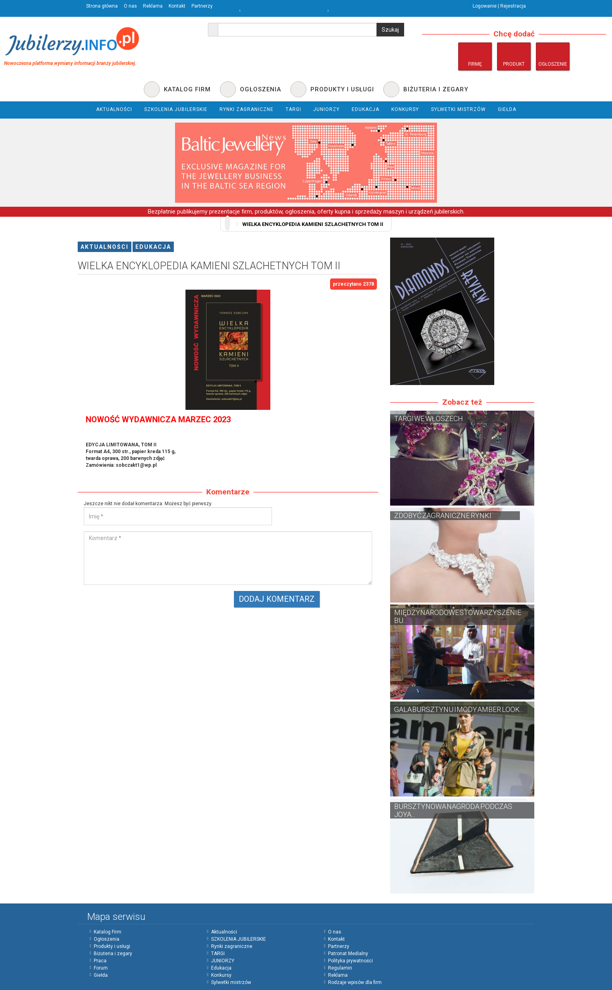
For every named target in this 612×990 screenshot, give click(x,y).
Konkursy (221, 975)
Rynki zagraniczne (231, 946)
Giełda (101, 975)
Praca (100, 961)
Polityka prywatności (350, 961)
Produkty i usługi (112, 946)
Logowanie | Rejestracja (499, 6)
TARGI (218, 953)
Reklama (153, 6)
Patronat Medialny (348, 953)
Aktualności (105, 247)
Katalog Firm (107, 932)
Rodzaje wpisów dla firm (355, 982)
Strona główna (102, 6)
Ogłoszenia (106, 939)
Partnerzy (202, 6)
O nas (130, 6)
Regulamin (340, 968)
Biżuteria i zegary (113, 953)
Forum (101, 968)
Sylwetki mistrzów (231, 982)
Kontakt (177, 6)
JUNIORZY (222, 961)
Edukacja (153, 247)
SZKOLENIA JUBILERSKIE (238, 939)
